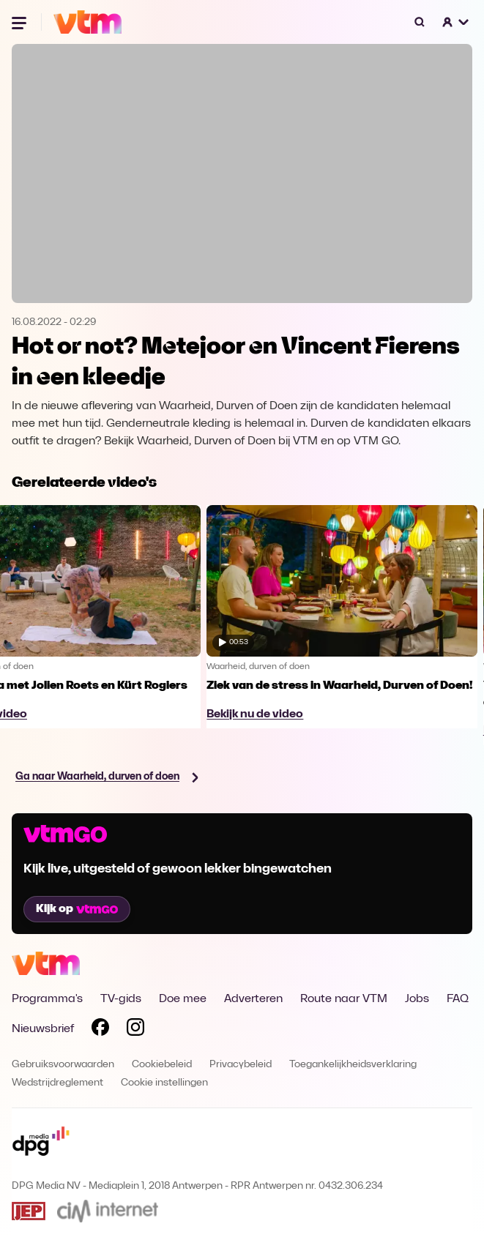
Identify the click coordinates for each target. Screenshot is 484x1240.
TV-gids (120, 999)
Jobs (417, 999)
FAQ (458, 999)
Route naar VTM (343, 999)
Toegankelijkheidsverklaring (353, 1064)
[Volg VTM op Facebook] (100, 1030)
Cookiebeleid (162, 1064)
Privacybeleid (240, 1064)
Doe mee (182, 999)
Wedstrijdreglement (57, 1082)
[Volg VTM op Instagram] (135, 1030)
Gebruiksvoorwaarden (63, 1064)
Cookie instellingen (164, 1082)
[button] (456, 22)
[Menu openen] (20, 22)
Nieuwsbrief (43, 1029)
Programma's (47, 999)
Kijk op (77, 909)
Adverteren (253, 999)
